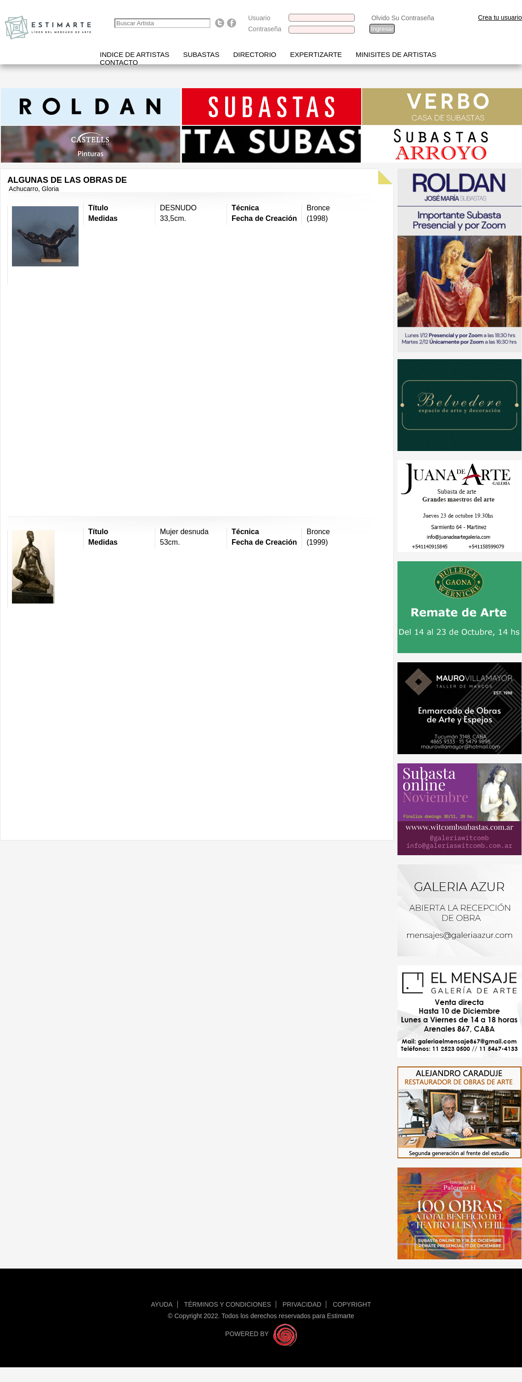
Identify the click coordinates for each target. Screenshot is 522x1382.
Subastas (201, 54)
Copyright (352, 1304)
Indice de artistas (134, 54)
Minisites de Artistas (396, 54)
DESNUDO (178, 208)
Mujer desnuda (184, 532)
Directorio (254, 54)
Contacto (119, 62)
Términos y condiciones (227, 1304)
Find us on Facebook (231, 23)
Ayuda (162, 1304)
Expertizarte (316, 54)
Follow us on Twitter (219, 23)
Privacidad (302, 1304)
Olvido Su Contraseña (402, 18)
